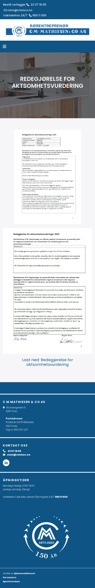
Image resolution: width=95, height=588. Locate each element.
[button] (45, 46)
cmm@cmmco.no (17, 10)
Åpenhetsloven (11, 581)
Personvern (9, 577)
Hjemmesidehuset (24, 573)
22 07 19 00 (36, 5)
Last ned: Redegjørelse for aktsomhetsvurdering (47, 362)
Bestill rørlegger (14, 5)
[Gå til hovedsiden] (47, 30)
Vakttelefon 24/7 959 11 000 (24, 15)
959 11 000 (61, 496)
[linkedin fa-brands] (6, 463)
